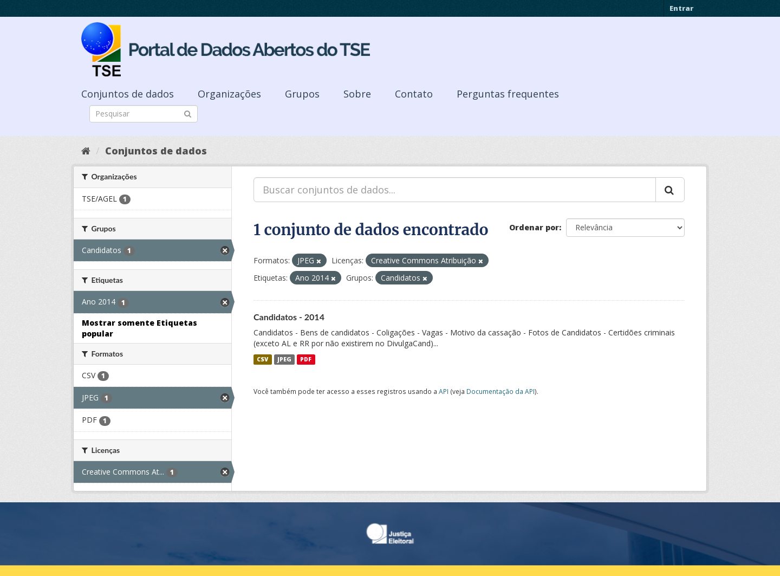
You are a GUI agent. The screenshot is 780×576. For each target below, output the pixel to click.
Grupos (302, 93)
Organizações (229, 93)
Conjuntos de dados (127, 93)
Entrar (681, 8)
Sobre (357, 93)
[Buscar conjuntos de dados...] (454, 189)
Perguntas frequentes (508, 93)
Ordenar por (534, 227)
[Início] (85, 150)
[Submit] (187, 113)
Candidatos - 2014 (288, 317)
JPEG (284, 359)
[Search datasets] (143, 113)
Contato (414, 93)
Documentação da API (500, 391)
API (443, 391)
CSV (262, 359)
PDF (305, 359)
